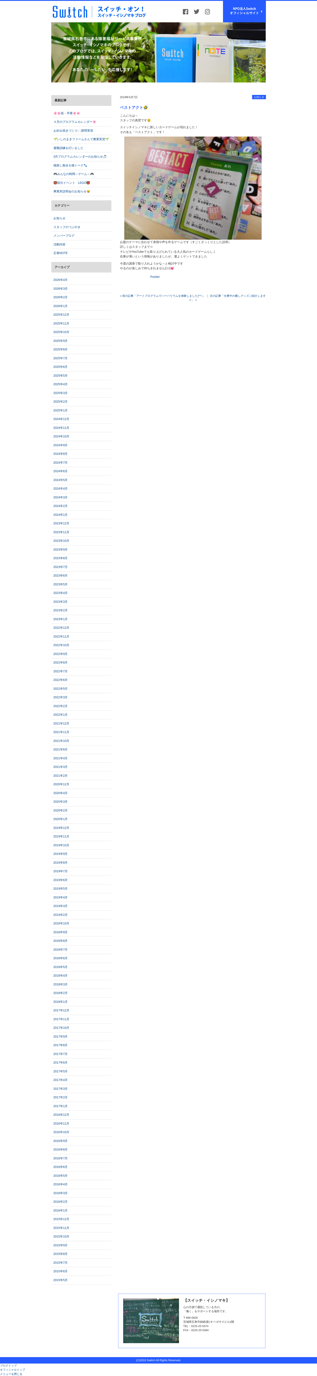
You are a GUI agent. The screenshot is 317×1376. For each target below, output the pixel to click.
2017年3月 (60, 1088)
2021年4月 (60, 758)
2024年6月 (60, 471)
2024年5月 (60, 480)
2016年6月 (60, 1167)
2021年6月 (60, 749)
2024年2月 (60, 506)
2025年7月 (60, 358)
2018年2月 (60, 993)
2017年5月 (60, 1071)
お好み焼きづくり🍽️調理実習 (73, 130)
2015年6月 (60, 1271)
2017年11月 (61, 1019)
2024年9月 (60, 445)
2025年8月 (60, 349)
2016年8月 (60, 1149)
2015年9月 (60, 1245)
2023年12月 (61, 523)
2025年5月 (60, 375)
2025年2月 (60, 401)
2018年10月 (61, 923)
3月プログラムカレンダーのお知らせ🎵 (80, 156)
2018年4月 (60, 975)
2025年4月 (60, 384)
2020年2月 (60, 810)
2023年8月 (60, 558)
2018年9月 (60, 932)
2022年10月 (61, 645)
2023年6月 (60, 575)
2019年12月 (61, 828)
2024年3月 (60, 497)
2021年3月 (60, 767)
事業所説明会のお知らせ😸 (71, 191)
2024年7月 (60, 462)
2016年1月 (60, 1210)
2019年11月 (61, 836)
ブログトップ (8, 1365)
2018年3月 (60, 984)
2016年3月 (60, 1193)
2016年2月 (60, 1201)
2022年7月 (60, 671)
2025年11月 (61, 323)
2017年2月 (60, 1097)
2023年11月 (61, 532)
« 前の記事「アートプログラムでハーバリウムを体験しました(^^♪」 (162, 295)
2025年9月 (60, 340)
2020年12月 (61, 784)
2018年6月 (60, 958)
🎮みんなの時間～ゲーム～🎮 (73, 174)
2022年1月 (60, 714)
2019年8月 (60, 862)
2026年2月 (60, 297)
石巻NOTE (60, 253)
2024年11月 (61, 427)
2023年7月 (60, 567)
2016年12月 (61, 1114)
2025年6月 (60, 366)
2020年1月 (60, 819)
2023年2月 (60, 610)
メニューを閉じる (11, 1374)
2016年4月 (60, 1184)
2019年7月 (60, 871)
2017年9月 (60, 1036)
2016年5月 (60, 1175)
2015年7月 (60, 1262)
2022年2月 (60, 706)
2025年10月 (61, 332)
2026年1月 (60, 306)
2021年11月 (61, 732)
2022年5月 (60, 688)
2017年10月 (61, 1027)
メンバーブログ (63, 235)
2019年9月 (60, 853)
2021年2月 (60, 775)
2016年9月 (60, 1141)
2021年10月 (61, 741)
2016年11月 (61, 1123)
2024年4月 (60, 488)
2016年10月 (61, 1132)
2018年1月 (60, 1001)
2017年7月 (60, 1054)
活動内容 (59, 244)
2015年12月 (61, 1219)
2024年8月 (60, 453)
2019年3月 (60, 906)
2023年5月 (60, 584)
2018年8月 (60, 940)
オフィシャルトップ (12, 1369)
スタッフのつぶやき (66, 227)
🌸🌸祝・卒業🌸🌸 (66, 113)
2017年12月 (61, 1010)
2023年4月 (60, 593)
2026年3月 (60, 288)
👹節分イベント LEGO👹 (71, 182)
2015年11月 (61, 1228)
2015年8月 (60, 1254)
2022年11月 (61, 636)
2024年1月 (60, 514)
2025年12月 (61, 314)
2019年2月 (60, 914)
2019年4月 (60, 897)
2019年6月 (60, 880)
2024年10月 (61, 436)
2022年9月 (60, 654)
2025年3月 (60, 393)
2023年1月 (60, 619)
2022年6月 (60, 680)
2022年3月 (60, 697)
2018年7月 (60, 949)
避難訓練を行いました (68, 148)
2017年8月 (60, 1045)
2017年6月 (60, 1062)
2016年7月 (60, 1158)
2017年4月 (60, 1080)
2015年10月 (61, 1236)
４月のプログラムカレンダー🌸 (74, 121)
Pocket (155, 277)
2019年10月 (61, 845)
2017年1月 (60, 1106)
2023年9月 (60, 549)
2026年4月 (60, 280)
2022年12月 (61, 627)
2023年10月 (61, 540)
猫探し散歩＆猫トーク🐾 (70, 165)
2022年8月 (60, 662)
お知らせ (259, 97)
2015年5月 (60, 1280)
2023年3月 (60, 601)
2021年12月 (61, 723)
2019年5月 (60, 888)
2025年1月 (60, 410)
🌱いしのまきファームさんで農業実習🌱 (81, 139)
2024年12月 (61, 419)
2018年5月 (60, 967)
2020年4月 (60, 793)
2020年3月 (60, 801)
